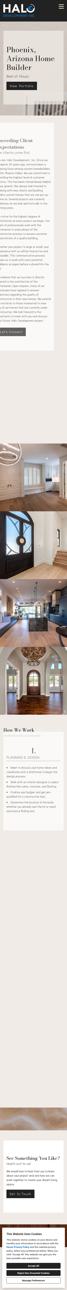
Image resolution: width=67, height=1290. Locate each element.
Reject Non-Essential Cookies (33, 1273)
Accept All (33, 1265)
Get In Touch (20, 1194)
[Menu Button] (61, 6)
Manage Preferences (33, 1280)
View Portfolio (22, 86)
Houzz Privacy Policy (17, 1247)
